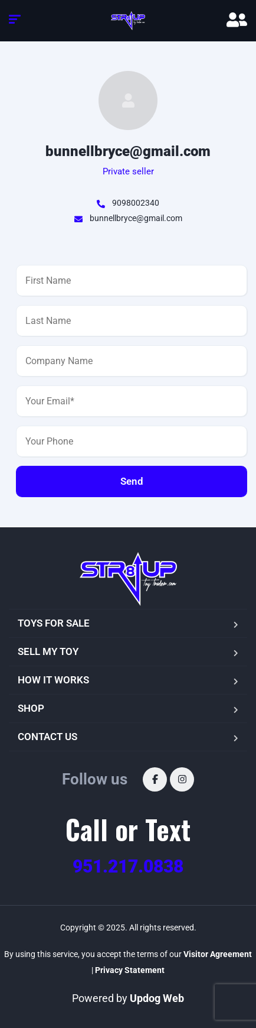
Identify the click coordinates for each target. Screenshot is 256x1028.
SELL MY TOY (48, 651)
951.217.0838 (128, 866)
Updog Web (157, 998)
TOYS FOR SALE (54, 623)
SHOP (31, 708)
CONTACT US (47, 736)
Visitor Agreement (217, 954)
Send (131, 481)
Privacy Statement (130, 970)
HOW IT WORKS (53, 680)
